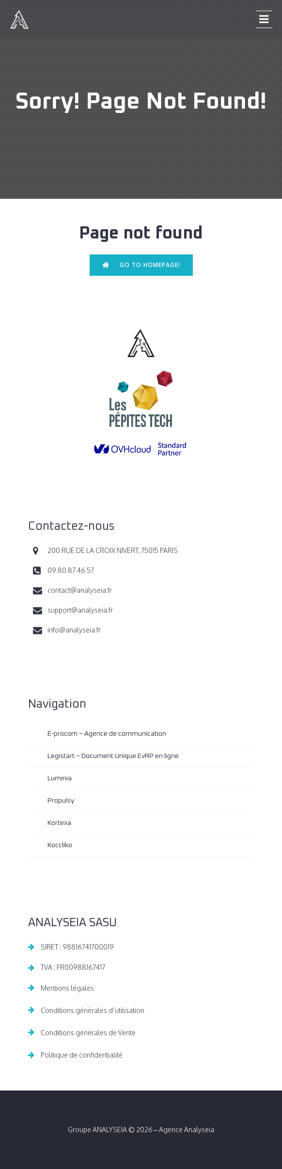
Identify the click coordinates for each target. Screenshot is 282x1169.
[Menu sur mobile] (264, 19)
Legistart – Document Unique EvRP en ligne (113, 756)
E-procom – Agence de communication (106, 733)
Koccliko (59, 845)
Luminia (59, 778)
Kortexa (59, 823)
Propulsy (60, 800)
